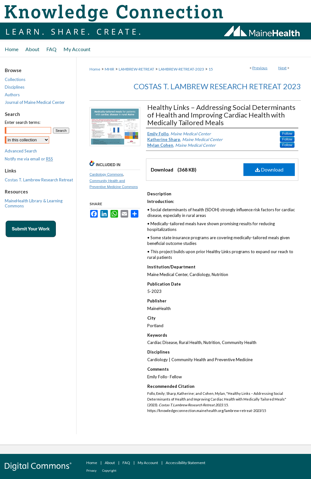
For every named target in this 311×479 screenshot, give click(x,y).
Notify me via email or (29, 158)
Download (269, 169)
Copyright (109, 470)
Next (282, 67)
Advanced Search (21, 150)
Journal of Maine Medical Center (35, 102)
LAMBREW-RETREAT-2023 (181, 69)
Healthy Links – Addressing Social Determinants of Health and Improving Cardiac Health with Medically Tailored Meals (221, 115)
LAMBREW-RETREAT (136, 69)
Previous (260, 67)
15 (210, 69)
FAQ (126, 462)
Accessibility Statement (185, 462)
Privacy (91, 470)
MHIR (109, 69)
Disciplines (14, 87)
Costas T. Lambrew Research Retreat (39, 179)
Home (94, 69)
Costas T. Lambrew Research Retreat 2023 (217, 86)
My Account (148, 462)
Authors (12, 94)
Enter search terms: (22, 122)
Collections (15, 79)
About (110, 462)
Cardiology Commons (106, 174)
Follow (287, 133)
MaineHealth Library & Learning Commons (34, 203)
